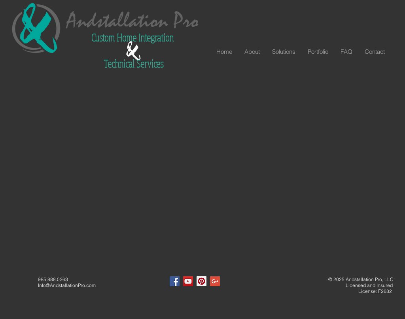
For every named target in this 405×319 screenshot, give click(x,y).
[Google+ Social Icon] (215, 281)
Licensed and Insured (360, 285)
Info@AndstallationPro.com (67, 285)
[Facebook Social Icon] (175, 281)
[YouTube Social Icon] (188, 281)
